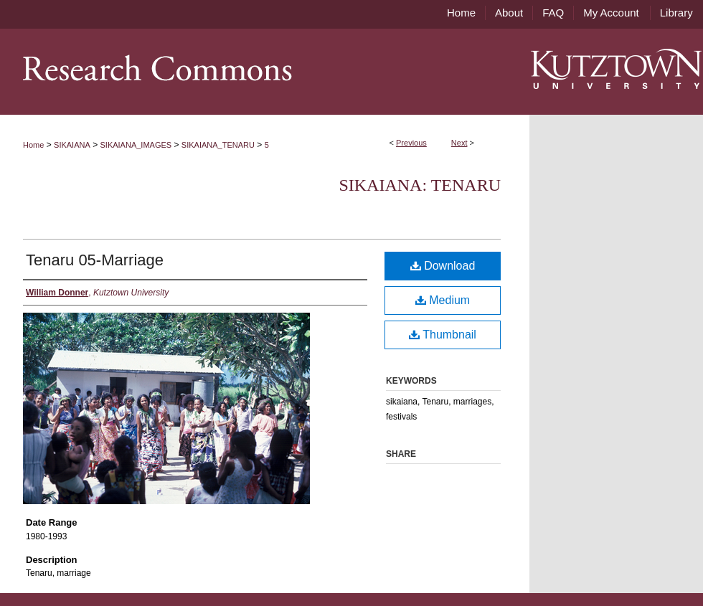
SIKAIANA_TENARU (218, 145)
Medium (442, 300)
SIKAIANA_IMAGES (136, 145)
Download (443, 266)
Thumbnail (442, 334)
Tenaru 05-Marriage (95, 260)
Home (33, 145)
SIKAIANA (72, 145)
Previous (411, 142)
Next (459, 142)
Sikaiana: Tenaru (420, 185)
